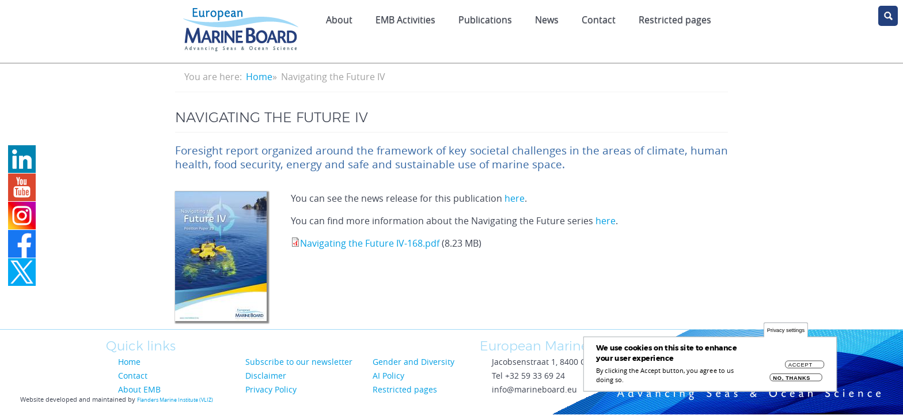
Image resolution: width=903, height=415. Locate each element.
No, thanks (791, 381)
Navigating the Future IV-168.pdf (369, 243)
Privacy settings (786, 333)
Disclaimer (265, 375)
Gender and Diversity (413, 361)
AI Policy (388, 375)
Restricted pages (675, 19)
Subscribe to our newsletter (298, 361)
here (514, 198)
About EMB (139, 389)
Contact (599, 19)
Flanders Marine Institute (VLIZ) (175, 400)
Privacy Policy (271, 389)
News (547, 19)
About (339, 19)
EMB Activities (405, 19)
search (888, 16)
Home (259, 76)
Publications (485, 19)
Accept (800, 368)
